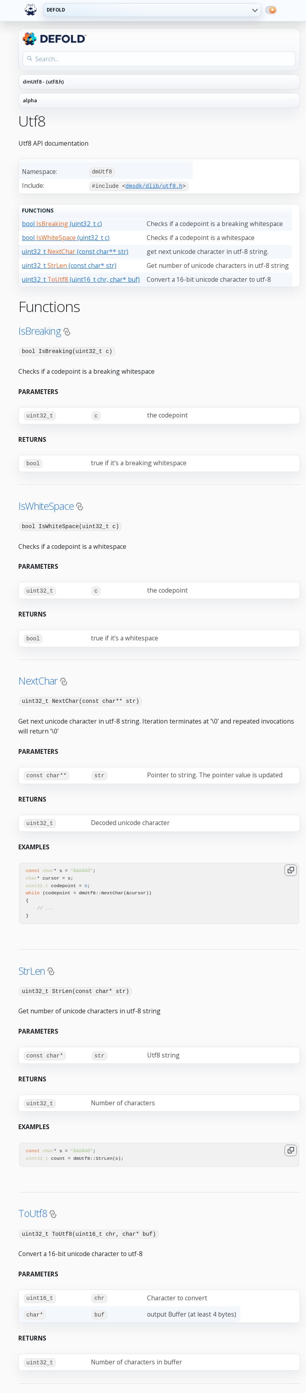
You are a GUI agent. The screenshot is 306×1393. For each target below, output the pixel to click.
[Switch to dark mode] (271, 10)
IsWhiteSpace (46, 504)
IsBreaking (39, 330)
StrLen (31, 967)
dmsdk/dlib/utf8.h (154, 185)
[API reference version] (159, 100)
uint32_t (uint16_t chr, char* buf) (81, 278)
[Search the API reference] (159, 58)
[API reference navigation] (159, 82)
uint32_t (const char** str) (75, 250)
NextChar (37, 678)
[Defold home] (30, 10)
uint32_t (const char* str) (69, 264)
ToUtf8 (32, 1209)
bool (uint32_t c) (62, 223)
